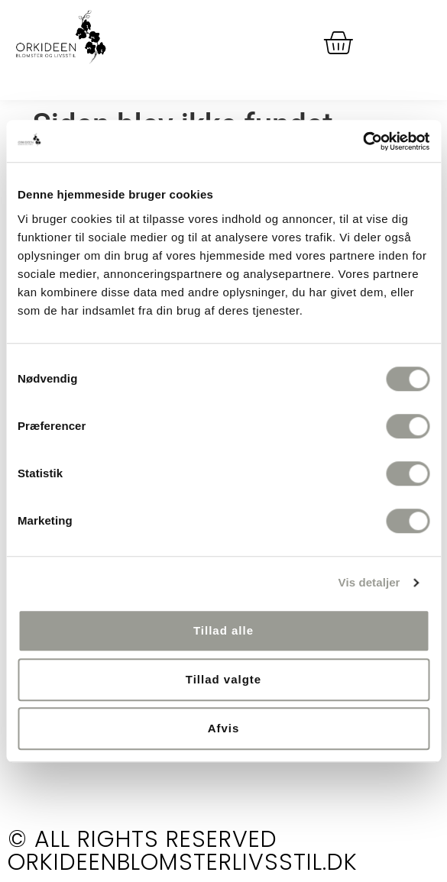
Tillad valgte (223, 679)
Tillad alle (223, 630)
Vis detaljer (369, 582)
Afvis (224, 728)
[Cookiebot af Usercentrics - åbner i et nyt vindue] (362, 141)
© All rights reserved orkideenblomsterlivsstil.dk (183, 850)
